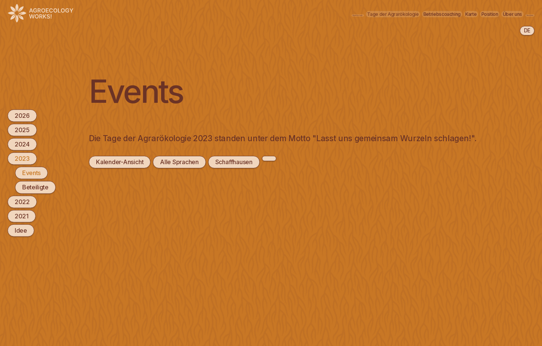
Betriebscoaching (348, 13)
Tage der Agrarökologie (274, 13)
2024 (22, 144)
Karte (395, 13)
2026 (22, 115)
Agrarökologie (205, 13)
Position (429, 13)
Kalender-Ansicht (119, 162)
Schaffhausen (232, 162)
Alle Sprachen (179, 162)
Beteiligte (35, 187)
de (527, 30)
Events (31, 173)
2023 (22, 158)
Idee (21, 230)
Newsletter (512, 13)
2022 (22, 201)
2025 (22, 129)
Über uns (469, 13)
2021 (22, 215)
